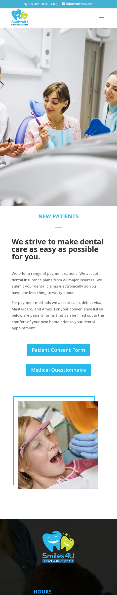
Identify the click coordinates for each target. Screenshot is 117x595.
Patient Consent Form (58, 350)
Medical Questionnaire (58, 370)
